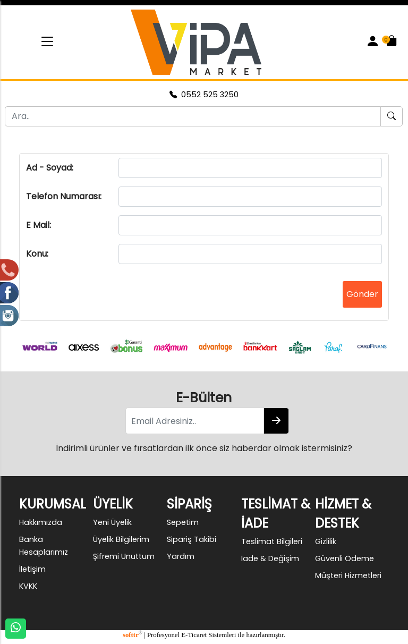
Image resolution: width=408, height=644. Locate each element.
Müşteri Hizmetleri (348, 575)
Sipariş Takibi (191, 539)
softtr (132, 635)
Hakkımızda (40, 522)
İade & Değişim (270, 558)
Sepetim (183, 522)
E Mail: (38, 225)
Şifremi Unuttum (124, 556)
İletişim (32, 569)
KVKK (28, 586)
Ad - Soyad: (49, 168)
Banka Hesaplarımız (43, 545)
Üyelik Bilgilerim (121, 539)
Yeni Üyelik (112, 522)
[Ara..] (193, 116)
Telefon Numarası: (63, 196)
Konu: (37, 254)
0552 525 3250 (204, 94)
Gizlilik (325, 541)
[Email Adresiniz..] (194, 421)
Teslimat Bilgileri (271, 541)
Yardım (180, 556)
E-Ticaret (194, 635)
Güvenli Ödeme (344, 558)
